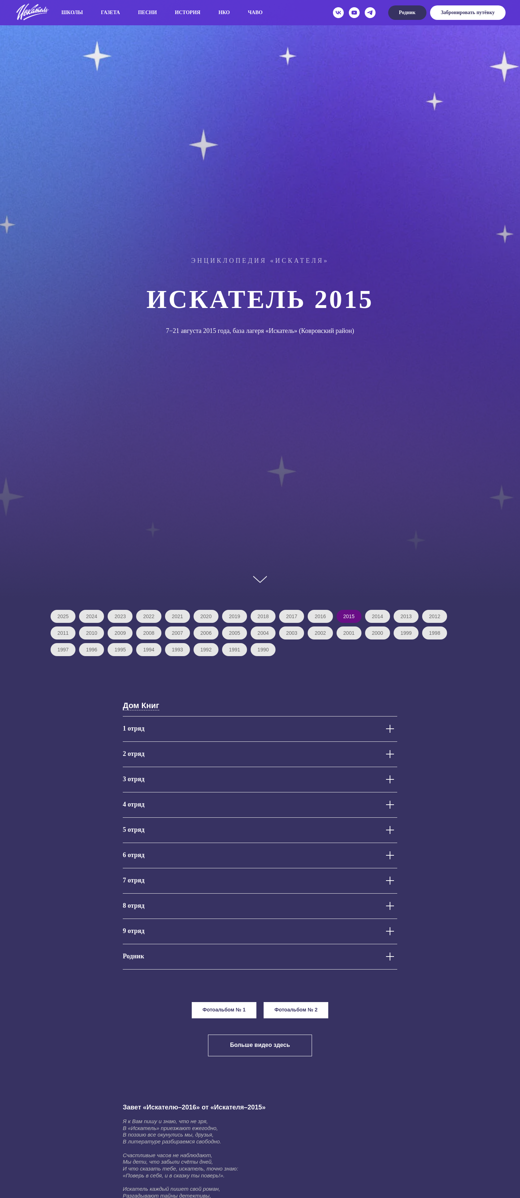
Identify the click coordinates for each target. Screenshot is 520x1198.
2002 (320, 633)
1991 (234, 650)
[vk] (338, 12)
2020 (206, 616)
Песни (147, 12)
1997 (63, 650)
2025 (63, 616)
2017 (291, 616)
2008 (148, 633)
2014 (377, 616)
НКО (224, 12)
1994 (148, 650)
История (187, 12)
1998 (434, 633)
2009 (120, 633)
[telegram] (370, 12)
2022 (148, 616)
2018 (263, 616)
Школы (72, 12)
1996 (91, 650)
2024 (91, 616)
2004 (263, 633)
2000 (377, 633)
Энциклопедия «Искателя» (260, 260)
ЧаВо (255, 12)
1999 (406, 633)
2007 (177, 633)
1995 (120, 650)
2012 (434, 616)
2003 (291, 633)
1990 (263, 650)
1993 (177, 650)
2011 (63, 633)
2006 (206, 633)
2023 (120, 616)
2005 (234, 633)
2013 (406, 616)
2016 (320, 616)
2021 (177, 616)
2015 (349, 616)
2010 (91, 633)
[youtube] (354, 12)
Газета (110, 12)
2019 (234, 616)
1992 (206, 650)
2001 (349, 633)
